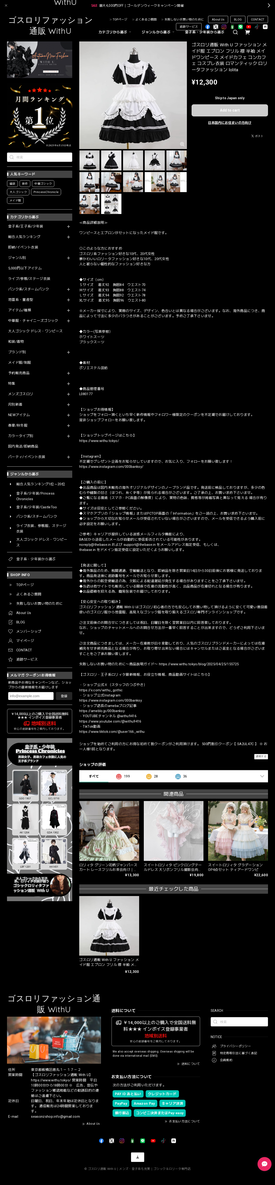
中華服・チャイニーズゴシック (33, 321)
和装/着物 (16, 342)
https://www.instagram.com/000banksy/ (111, 467)
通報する (261, 756)
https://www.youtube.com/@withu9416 (110, 721)
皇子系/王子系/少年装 (25, 226)
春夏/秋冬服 (18, 426)
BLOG (238, 19)
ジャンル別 (17, 258)
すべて (94, 776)
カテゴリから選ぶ (116, 32)
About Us (218, 19)
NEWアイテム (19, 415)
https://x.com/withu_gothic (101, 690)
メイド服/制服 (19, 363)
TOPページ (120, 19)
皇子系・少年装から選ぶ (204, 32)
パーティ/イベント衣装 (26, 457)
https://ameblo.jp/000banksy (102, 711)
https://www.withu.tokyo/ (99, 441)
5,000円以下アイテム (25, 268)
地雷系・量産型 (20, 300)
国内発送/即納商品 (23, 446)
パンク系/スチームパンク (28, 289)
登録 (64, 696)
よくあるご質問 (146, 19)
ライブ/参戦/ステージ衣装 (29, 279)
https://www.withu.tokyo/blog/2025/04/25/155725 (199, 664)
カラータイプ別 (20, 436)
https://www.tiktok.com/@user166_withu (112, 732)
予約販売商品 (19, 373)
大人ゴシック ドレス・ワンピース (35, 331)
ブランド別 (17, 352)
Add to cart (230, 110)
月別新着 (15, 405)
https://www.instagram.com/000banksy (110, 700)
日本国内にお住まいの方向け (229, 123)
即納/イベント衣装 (23, 247)
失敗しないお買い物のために (184, 19)
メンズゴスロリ (20, 394)
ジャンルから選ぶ (159, 32)
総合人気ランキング (24, 237)
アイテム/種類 (19, 310)
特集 (11, 384)
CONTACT (257, 19)
